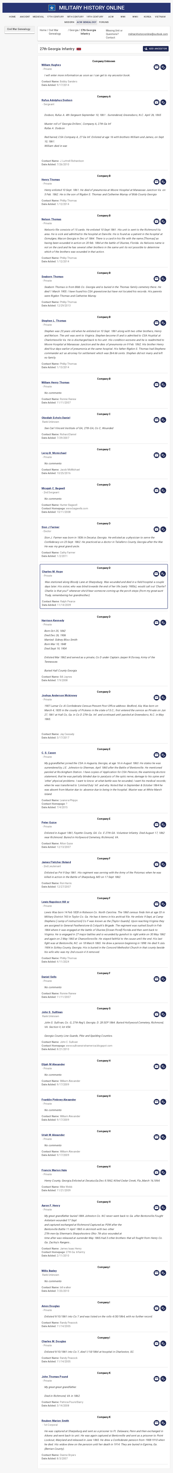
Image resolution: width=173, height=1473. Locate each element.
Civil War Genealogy (55, 32)
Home (43, 30)
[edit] (163, 67)
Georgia (74, 30)
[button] (85, 65)
